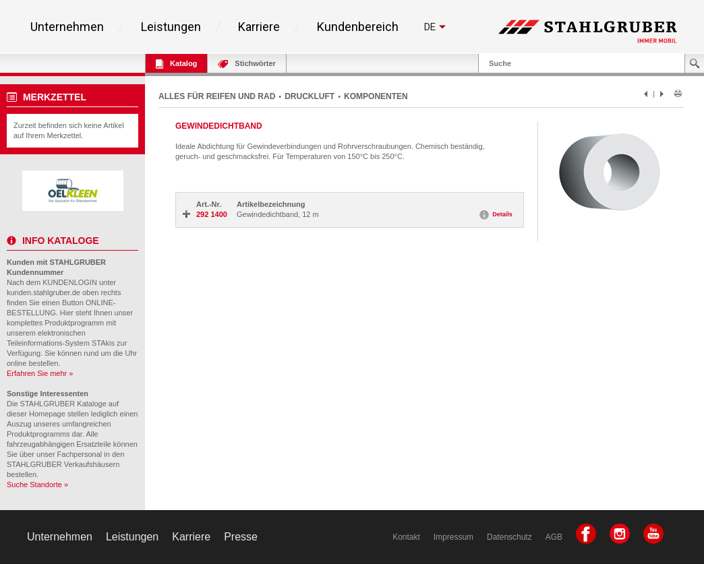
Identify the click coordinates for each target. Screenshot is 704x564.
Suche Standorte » (37, 484)
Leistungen (171, 27)
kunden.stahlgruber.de (43, 292)
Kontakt (406, 537)
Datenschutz (509, 537)
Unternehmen (67, 27)
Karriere (259, 27)
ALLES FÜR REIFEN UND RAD (216, 96)
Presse (241, 536)
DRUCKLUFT (309, 96)
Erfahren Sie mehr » (40, 373)
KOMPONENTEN (376, 96)
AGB (554, 537)
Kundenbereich (358, 27)
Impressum (453, 537)
